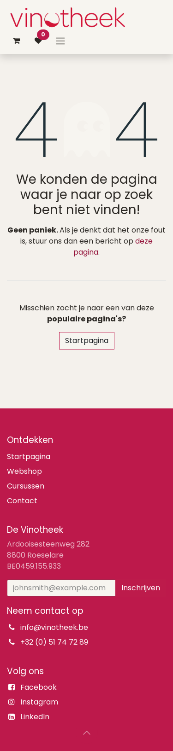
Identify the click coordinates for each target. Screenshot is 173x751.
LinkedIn (34, 716)
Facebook (38, 687)
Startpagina (86, 340)
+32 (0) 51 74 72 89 (54, 642)
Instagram (39, 702)
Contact (22, 500)
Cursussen (25, 486)
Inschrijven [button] (140, 587)
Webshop (24, 471)
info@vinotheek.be (54, 627)
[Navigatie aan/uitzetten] (60, 40)
